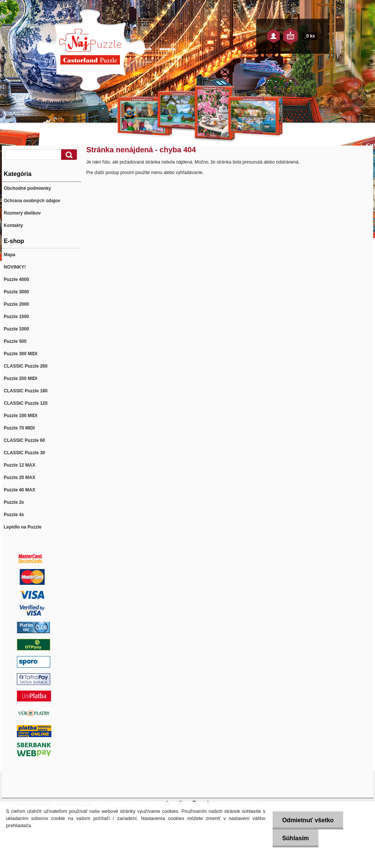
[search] (67, 154)
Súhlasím (295, 838)
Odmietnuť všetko (307, 820)
